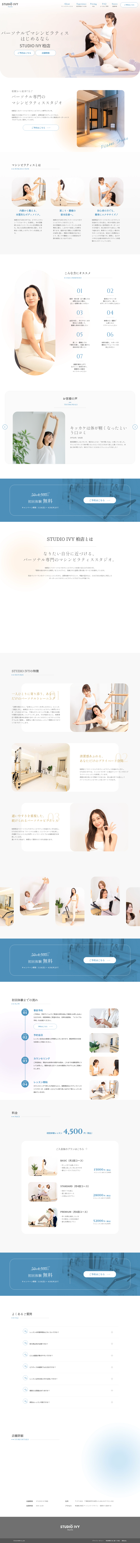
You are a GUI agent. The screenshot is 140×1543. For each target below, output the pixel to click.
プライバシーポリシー (98, 1540)
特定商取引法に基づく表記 (113, 1540)
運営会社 (124, 1540)
